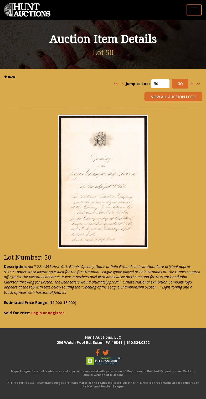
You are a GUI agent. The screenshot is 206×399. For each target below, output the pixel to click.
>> (198, 83)
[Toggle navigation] (194, 9)
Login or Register (47, 312)
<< (116, 83)
